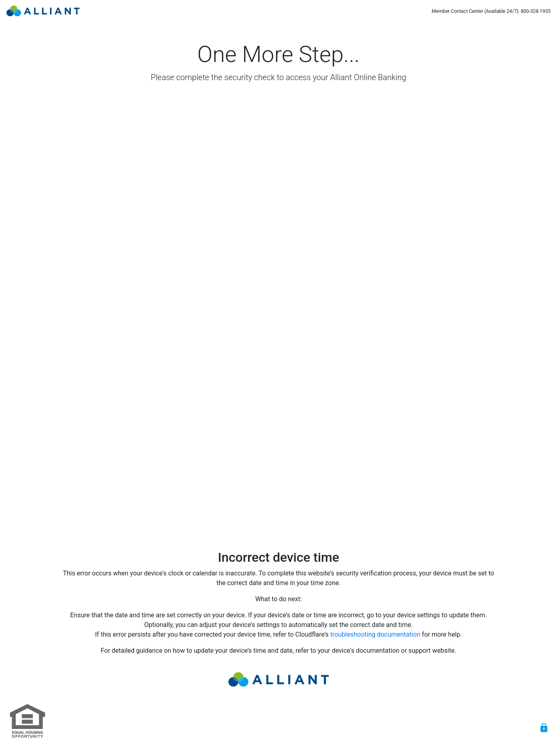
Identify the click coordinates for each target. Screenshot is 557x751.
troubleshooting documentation (375, 634)
